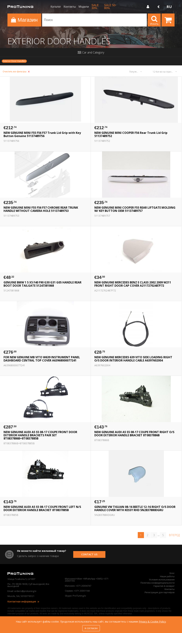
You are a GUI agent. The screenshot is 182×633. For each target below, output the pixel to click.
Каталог (56, 6)
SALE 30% (95, 7)
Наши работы (167, 576)
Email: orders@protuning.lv (21, 591)
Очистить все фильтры (16, 71)
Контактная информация (23, 601)
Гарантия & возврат (164, 586)
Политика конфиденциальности (157, 582)
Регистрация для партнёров (160, 592)
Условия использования (162, 579)
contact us (89, 554)
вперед (174, 535)
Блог (172, 573)
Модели (84, 6)
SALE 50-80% (110, 7)
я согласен (91, 628)
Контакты (70, 6)
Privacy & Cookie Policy (152, 621)
